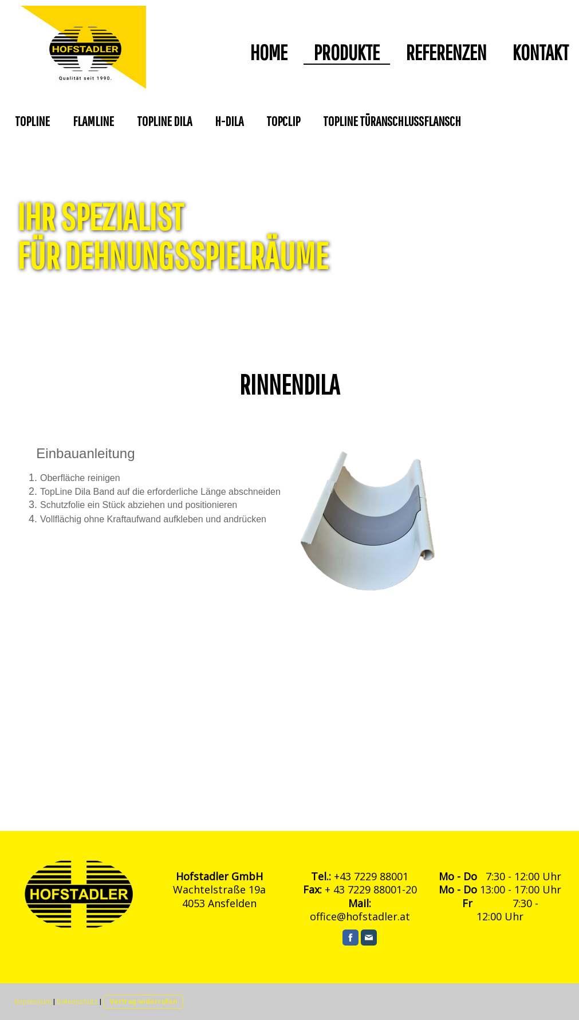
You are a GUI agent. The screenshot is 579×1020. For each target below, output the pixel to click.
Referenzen (446, 53)
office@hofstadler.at (360, 916)
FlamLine (93, 121)
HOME (268, 53)
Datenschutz (77, 1001)
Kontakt (541, 53)
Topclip (283, 121)
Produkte (347, 53)
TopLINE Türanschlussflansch (392, 121)
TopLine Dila (164, 121)
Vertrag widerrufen (143, 1001)
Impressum (33, 1001)
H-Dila (229, 121)
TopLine (32, 121)
